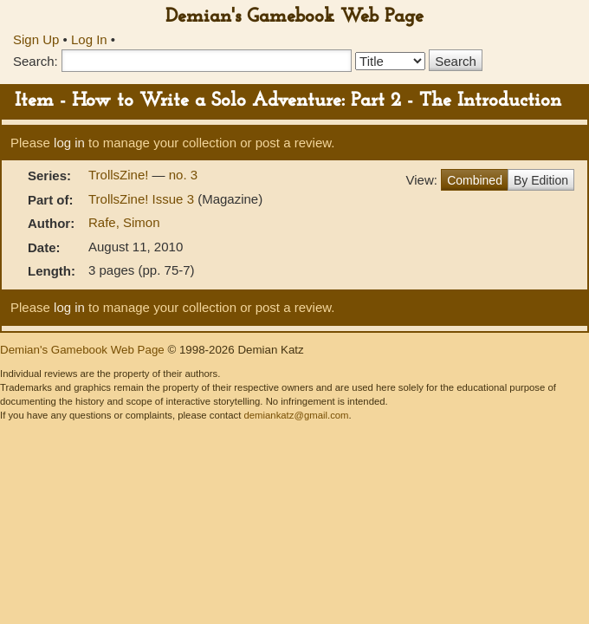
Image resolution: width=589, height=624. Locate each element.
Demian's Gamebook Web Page (294, 17)
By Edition (541, 180)
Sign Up (36, 39)
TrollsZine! (120, 174)
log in (69, 142)
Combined (474, 180)
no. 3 (183, 174)
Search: (35, 61)
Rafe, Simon (124, 222)
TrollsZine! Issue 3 (142, 199)
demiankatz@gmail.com (295, 415)
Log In (89, 39)
